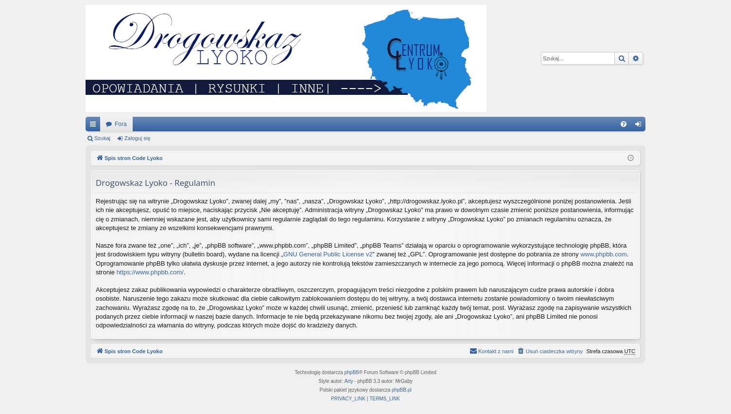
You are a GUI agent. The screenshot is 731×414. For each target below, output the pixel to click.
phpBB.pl (402, 390)
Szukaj (102, 138)
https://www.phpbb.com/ (150, 272)
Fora (121, 124)
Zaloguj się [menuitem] (640, 126)
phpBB (352, 372)
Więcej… (94, 126)
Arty (349, 381)
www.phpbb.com (603, 254)
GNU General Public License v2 (328, 254)
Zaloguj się (137, 138)
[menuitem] (623, 124)
